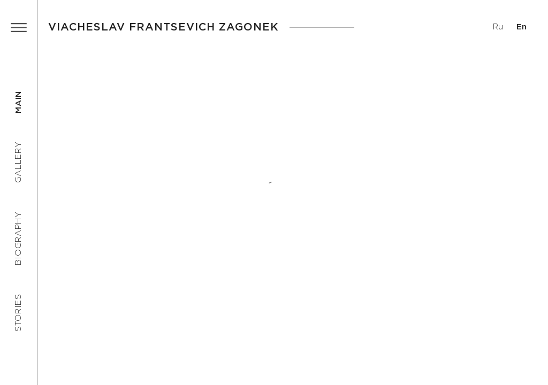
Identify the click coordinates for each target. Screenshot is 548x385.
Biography (18, 238)
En (521, 27)
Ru (498, 27)
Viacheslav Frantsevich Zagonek (163, 27)
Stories (18, 313)
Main (18, 102)
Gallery (18, 162)
